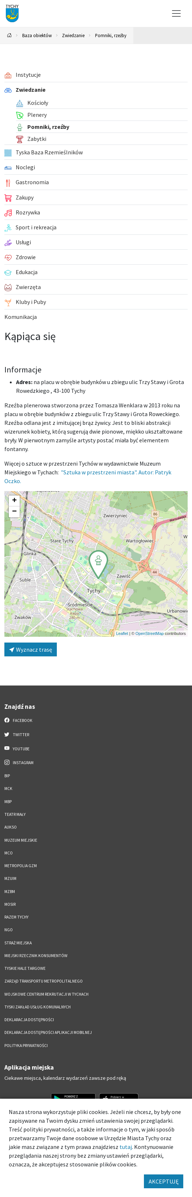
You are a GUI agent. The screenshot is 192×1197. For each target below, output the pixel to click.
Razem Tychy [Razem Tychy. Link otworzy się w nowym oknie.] (16, 917)
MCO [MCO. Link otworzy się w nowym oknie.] (8, 853)
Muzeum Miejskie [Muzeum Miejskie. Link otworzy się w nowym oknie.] (20, 840)
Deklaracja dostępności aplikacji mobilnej (48, 1032)
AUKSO (10, 827)
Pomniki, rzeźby (110, 35)
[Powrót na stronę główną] (9, 35)
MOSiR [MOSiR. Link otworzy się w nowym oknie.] (10, 904)
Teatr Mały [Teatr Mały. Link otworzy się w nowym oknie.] (15, 814)
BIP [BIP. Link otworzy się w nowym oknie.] (7, 775)
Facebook (18, 720)
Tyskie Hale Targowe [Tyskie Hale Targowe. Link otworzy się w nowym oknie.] (25, 968)
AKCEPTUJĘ (164, 1181)
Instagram (19, 762)
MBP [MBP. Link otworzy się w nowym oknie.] (8, 801)
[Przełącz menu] (176, 13)
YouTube (17, 748)
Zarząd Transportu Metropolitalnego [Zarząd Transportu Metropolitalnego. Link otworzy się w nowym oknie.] (43, 981)
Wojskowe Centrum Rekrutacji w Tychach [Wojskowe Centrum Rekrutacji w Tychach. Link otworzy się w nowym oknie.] (46, 994)
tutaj (125, 1146)
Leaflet (122, 633)
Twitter (16, 734)
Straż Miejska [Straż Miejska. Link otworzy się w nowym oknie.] (18, 942)
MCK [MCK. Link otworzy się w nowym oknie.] (8, 788)
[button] (98, 564)
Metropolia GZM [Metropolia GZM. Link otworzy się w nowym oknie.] (20, 865)
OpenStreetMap (150, 633)
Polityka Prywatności (26, 1045)
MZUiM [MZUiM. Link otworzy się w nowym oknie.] (10, 878)
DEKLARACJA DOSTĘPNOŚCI (29, 1019)
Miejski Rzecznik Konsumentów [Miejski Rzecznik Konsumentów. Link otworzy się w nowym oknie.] (35, 955)
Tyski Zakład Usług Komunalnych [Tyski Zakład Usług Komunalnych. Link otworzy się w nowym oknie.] (37, 1007)
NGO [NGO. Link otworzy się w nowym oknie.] (8, 929)
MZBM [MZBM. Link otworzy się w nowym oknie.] (9, 891)
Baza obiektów (37, 35)
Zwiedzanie (73, 35)
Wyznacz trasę (30, 649)
